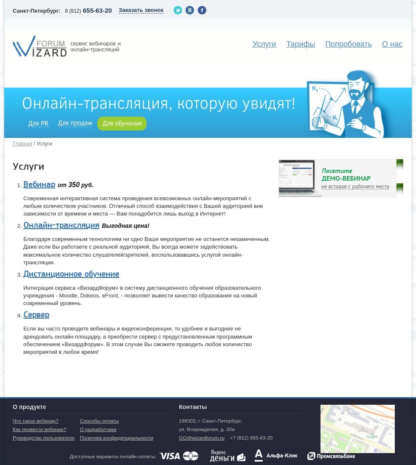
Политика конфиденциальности (116, 437)
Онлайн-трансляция (61, 225)
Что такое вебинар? (36, 420)
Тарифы (300, 44)
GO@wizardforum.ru (201, 437)
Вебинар (39, 184)
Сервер (36, 315)
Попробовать (348, 44)
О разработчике (98, 429)
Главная (22, 144)
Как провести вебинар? (39, 429)
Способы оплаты (99, 420)
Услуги (264, 44)
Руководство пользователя (44, 437)
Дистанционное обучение (71, 274)
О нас (392, 44)
